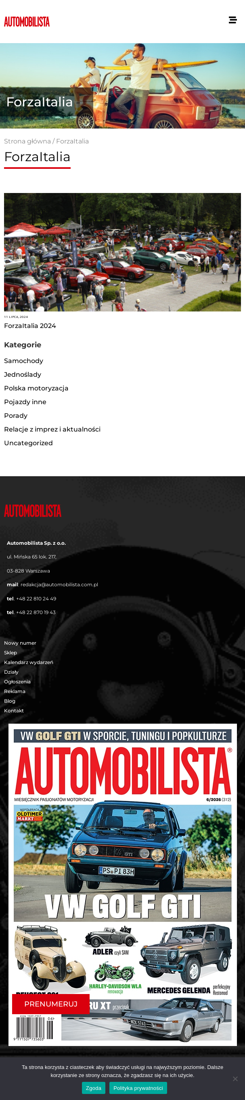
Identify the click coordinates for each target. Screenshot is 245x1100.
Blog (9, 701)
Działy (13, 672)
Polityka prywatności (138, 1088)
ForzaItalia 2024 (30, 326)
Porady (15, 415)
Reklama (14, 691)
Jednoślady (22, 374)
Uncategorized (28, 443)
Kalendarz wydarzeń (28, 662)
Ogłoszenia (17, 682)
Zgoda (93, 1088)
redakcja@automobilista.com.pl (59, 584)
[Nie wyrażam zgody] (235, 1079)
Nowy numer (20, 643)
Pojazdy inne (25, 402)
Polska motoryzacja (36, 388)
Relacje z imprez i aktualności (52, 429)
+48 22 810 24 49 (36, 599)
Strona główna (27, 141)
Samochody (23, 361)
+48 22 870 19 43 (36, 612)
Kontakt (14, 711)
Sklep (10, 653)
